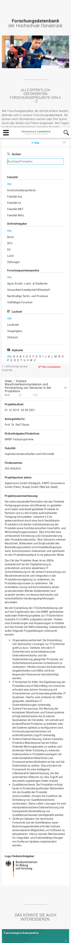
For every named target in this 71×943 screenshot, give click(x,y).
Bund (10, 152)
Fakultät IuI (14, 118)
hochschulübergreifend (21, 105)
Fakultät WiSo (15, 130)
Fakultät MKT (15, 124)
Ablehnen (33, 936)
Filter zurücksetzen (51, 282)
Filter (37, 58)
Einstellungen (13, 936)
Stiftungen (13, 177)
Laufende (13, 240)
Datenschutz (31, 926)
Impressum (12, 926)
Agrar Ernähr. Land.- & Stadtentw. (27, 199)
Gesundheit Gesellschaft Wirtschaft (28, 205)
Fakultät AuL (15, 112)
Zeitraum (12, 252)
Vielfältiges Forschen (20, 217)
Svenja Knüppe (12, 46)
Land (10, 171)
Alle (9, 99)
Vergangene (14, 246)
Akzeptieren (54, 936)
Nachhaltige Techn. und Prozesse (27, 211)
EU (9, 165)
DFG (9, 158)
